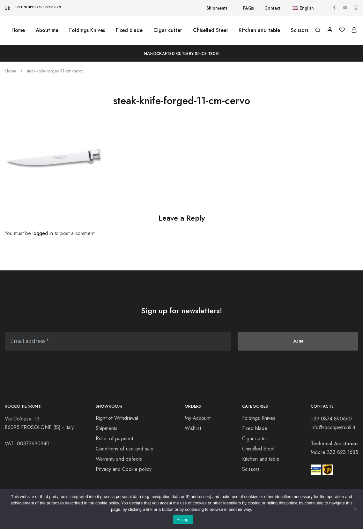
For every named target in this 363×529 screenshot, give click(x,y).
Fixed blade (129, 30)
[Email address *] (118, 341)
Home (18, 30)
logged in (43, 233)
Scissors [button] (299, 30)
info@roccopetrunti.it (333, 427)
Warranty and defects (119, 459)
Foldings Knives (258, 418)
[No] (355, 509)
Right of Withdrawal (117, 418)
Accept (182, 519)
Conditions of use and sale (124, 448)
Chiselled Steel (210, 30)
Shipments (216, 8)
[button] (299, 8)
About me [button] (47, 30)
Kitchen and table (260, 459)
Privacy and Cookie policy (124, 469)
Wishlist (193, 428)
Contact (272, 8)
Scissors (251, 469)
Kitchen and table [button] (259, 30)
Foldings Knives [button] (87, 30)
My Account (198, 418)
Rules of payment (114, 438)
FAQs (248, 8)
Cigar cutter (167, 30)
